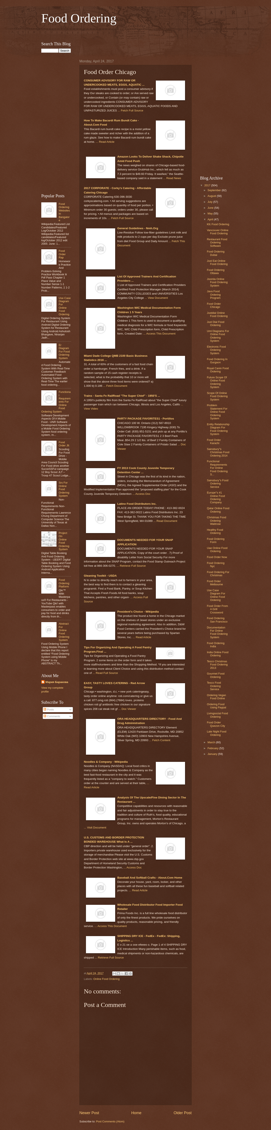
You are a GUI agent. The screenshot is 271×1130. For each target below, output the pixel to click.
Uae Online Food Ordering (217, 549)
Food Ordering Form (215, 540)
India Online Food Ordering (217, 654)
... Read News (172, 178)
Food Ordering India (215, 645)
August (212, 195)
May (210, 213)
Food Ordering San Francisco (217, 620)
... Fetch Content (159, 740)
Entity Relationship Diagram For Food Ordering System (218, 429)
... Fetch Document (115, 385)
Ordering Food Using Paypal (216, 706)
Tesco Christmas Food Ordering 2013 (217, 664)
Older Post (183, 1113)
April (210, 219)
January (212, 754)
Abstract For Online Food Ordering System (64, 632)
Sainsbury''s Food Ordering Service (217, 483)
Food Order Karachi (214, 441)
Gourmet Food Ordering (215, 675)
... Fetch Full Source (130, 110)
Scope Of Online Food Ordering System (217, 396)
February (213, 748)
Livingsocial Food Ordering (217, 715)
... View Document (156, 297)
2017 (207, 185)
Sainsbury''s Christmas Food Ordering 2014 (218, 452)
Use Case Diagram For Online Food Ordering (65, 306)
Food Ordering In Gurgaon (217, 361)
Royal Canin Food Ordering (218, 370)
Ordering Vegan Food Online (216, 697)
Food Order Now (217, 557)
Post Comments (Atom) (110, 1121)
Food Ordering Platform (64, 583)
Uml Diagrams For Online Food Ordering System (218, 335)
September (214, 190)
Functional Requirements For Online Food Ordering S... (217, 468)
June (210, 207)
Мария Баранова (57, 682)
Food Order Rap (62, 254)
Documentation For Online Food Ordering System (217, 632)
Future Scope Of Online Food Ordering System (217, 382)
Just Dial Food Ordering (215, 323)
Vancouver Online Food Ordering (217, 232)
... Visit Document (95, 827)
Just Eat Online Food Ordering (217, 262)
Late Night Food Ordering (216, 733)
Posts (49, 709)
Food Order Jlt (64, 444)
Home (136, 1113)
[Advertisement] (135, 32)
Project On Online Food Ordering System (64, 541)
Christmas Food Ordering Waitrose (216, 520)
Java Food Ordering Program (214, 294)
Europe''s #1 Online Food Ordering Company (216, 497)
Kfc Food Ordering (218, 224)
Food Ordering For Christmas (218, 573)
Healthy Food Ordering (215, 531)
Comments (52, 716)
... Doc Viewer (127, 708)
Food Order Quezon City (216, 724)
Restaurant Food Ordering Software (217, 242)
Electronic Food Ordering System (216, 350)
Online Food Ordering (106, 979)
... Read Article (105, 141)
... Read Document (165, 520)
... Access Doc (141, 493)
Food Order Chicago (214, 305)
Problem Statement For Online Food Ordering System (217, 412)
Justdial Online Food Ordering (217, 314)
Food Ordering (78, 18)
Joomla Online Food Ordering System (217, 282)
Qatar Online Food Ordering (218, 510)
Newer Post (89, 1113)
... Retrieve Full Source (131, 565)
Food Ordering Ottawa (215, 271)
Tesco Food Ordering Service (214, 686)
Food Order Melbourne (215, 583)
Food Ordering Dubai (215, 253)
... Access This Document (159, 333)
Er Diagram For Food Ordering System (64, 351)
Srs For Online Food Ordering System (64, 489)
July (210, 201)
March (211, 742)
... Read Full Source (105, 673)
